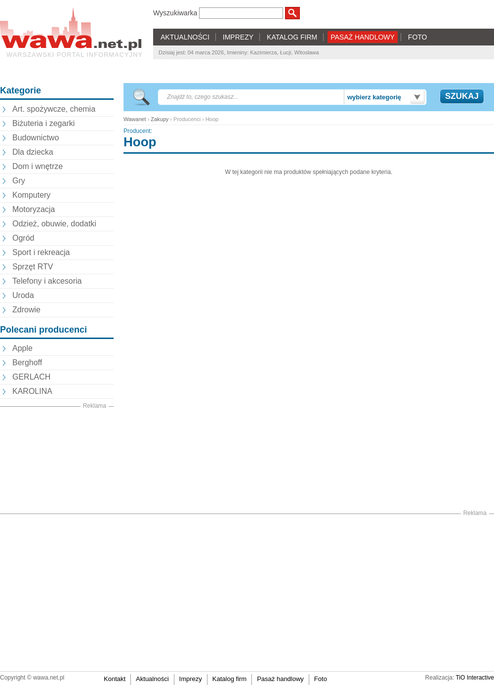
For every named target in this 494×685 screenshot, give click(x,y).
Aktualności (152, 679)
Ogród (23, 238)
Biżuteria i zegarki (43, 123)
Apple (22, 348)
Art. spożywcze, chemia (53, 109)
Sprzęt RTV (32, 266)
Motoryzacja (33, 209)
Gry (18, 180)
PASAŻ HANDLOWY (362, 37)
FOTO (417, 37)
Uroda (23, 295)
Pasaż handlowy (280, 679)
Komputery (31, 195)
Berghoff (27, 362)
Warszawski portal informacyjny (74, 54)
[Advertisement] (57, 460)
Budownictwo (35, 137)
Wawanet (135, 119)
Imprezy (190, 679)
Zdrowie (26, 309)
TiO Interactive (474, 677)
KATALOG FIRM (292, 37)
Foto (320, 679)
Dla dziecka (32, 152)
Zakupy (159, 119)
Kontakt (114, 679)
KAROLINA (32, 391)
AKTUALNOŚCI (185, 37)
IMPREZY (238, 37)
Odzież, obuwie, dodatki (54, 223)
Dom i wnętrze (37, 166)
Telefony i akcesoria (47, 281)
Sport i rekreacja (41, 252)
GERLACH (31, 377)
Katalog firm (229, 679)
